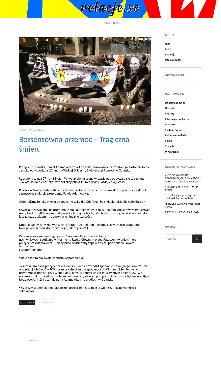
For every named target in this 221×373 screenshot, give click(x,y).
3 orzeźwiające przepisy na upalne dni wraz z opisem (180, 197)
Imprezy (169, 113)
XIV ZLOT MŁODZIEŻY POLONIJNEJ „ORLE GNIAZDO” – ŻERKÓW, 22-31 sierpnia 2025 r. (183, 178)
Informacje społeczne (177, 119)
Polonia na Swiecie (175, 135)
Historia (169, 108)
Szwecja (169, 146)
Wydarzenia (46, 302)
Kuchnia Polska (173, 130)
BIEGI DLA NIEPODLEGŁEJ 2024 (182, 212)
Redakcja (170, 54)
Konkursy (170, 124)
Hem (167, 43)
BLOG (168, 49)
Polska (168, 140)
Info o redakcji (173, 60)
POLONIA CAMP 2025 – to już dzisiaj (181, 188)
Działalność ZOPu (175, 103)
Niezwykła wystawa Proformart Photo (182, 205)
